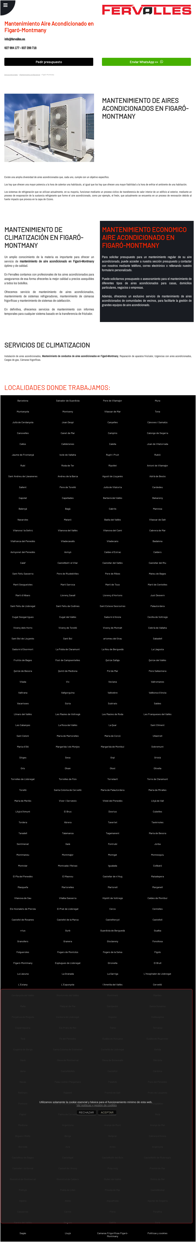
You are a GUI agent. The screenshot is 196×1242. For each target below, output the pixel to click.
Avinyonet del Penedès (22, 552)
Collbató (157, 865)
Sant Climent (158, 725)
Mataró (67, 519)
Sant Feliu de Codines (67, 606)
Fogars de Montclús (67, 952)
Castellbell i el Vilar (68, 562)
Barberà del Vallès (112, 497)
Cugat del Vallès (67, 616)
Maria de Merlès (22, 800)
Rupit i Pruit (112, 454)
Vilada (23, 681)
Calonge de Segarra (157, 432)
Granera (67, 941)
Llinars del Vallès (23, 714)
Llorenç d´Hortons (112, 595)
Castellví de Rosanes (23, 919)
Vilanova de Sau (22, 898)
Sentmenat (23, 843)
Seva (67, 757)
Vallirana (22, 692)
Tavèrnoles (157, 822)
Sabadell (157, 638)
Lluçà (68, 1233)
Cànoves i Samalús (157, 422)
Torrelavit (112, 779)
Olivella (157, 768)
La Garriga (112, 973)
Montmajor (68, 854)
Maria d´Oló (23, 746)
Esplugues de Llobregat (68, 962)
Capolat (23, 497)
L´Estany (22, 984)
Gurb (67, 930)
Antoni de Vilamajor (157, 465)
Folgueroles (22, 952)
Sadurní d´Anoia (112, 616)
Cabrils (112, 508)
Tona (157, 411)
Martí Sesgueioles (23, 584)
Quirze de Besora (23, 670)
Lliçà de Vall (157, 800)
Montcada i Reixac (67, 865)
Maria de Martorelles (68, 735)
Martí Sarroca (68, 584)
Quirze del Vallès (157, 660)
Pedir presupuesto (49, 62)
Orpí (112, 757)
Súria (68, 703)
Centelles (157, 908)
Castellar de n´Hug (112, 876)
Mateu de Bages (157, 573)
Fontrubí (112, 843)
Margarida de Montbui (112, 746)
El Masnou (67, 876)
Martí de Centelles (157, 584)
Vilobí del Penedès (112, 800)
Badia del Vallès (112, 519)
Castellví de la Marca (68, 919)
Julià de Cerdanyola (22, 422)
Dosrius (112, 811)
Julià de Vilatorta (112, 487)
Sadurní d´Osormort (22, 649)
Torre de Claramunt (157, 779)
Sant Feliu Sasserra (22, 573)
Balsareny (157, 497)
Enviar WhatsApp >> (146, 62)
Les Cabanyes (22, 725)
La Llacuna (23, 973)
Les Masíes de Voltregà (67, 714)
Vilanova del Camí (112, 530)
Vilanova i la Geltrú (23, 530)
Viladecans (112, 541)
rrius (22, 930)
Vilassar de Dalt (157, 519)
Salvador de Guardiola (67, 400)
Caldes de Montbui (157, 898)
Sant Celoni (23, 735)
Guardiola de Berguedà (112, 930)
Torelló (23, 789)
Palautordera (158, 606)
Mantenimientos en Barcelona (29, 75)
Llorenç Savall (67, 595)
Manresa (157, 508)
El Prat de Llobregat (68, 908)
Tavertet (112, 822)
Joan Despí (68, 422)
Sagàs (23, 1233)
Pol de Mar (112, 670)
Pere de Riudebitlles (68, 573)
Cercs (112, 908)
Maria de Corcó (113, 735)
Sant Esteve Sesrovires (112, 606)
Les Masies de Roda (112, 714)
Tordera (23, 822)
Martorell (112, 887)
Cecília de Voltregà (158, 616)
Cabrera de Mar (157, 530)
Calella (112, 443)
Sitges (22, 757)
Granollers (22, 941)
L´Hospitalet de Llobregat (157, 973)
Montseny (67, 411)
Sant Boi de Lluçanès (23, 638)
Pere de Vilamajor (112, 400)
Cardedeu (157, 487)
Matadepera (157, 876)
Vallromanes (157, 681)
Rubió (157, 454)
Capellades (68, 497)
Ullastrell (157, 735)
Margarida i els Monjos (68, 746)
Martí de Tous (112, 584)
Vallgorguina (67, 692)
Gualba (157, 930)
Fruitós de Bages (23, 660)
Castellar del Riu (157, 562)
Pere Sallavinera (157, 670)
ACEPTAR (107, 1112)
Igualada (112, 865)
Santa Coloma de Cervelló (68, 789)
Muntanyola (23, 411)
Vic (67, 681)
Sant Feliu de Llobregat (22, 606)
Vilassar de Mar (112, 411)
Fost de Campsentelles (67, 660)
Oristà (157, 757)
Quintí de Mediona (67, 670)
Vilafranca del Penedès (22, 541)
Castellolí (157, 919)
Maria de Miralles (157, 789)
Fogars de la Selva (112, 952)
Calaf (22, 562)
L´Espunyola (67, 984)
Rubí (22, 465)
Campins (112, 432)
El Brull (157, 962)
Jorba (157, 843)
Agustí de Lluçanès (112, 476)
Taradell (23, 833)
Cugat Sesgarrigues (23, 616)
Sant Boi (67, 638)
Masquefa (23, 887)
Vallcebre (113, 692)
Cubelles (157, 811)
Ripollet (112, 465)
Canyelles (113, 422)
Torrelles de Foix (68, 779)
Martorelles (68, 887)
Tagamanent (112, 833)
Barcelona (22, 400)
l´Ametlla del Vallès (112, 984)
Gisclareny (112, 941)
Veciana (112, 681)
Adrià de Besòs (157, 476)
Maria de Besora (157, 833)
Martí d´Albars (23, 595)
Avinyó (67, 552)
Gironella (112, 962)
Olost (112, 768)
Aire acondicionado (11, 75)
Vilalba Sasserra (67, 898)
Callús (23, 443)
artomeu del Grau (112, 638)
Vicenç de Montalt (112, 627)
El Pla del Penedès (23, 876)
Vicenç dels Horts (22, 627)
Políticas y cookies (157, 1233)
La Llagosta (157, 649)
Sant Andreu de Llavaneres (22, 476)
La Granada (68, 973)
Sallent (23, 487)
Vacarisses (23, 703)
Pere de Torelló (68, 487)
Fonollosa (157, 941)
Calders (157, 552)
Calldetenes (67, 443)
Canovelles (23, 432)
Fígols (157, 952)
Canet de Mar (68, 432)
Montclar (22, 865)
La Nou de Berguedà (112, 649)
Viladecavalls (68, 541)
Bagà (67, 508)
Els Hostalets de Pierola (23, 908)
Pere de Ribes (112, 573)
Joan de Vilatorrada (157, 443)
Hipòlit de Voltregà (112, 898)
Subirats (112, 703)
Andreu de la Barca (68, 476)
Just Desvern (157, 595)
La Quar (113, 725)
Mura (157, 400)
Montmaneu (22, 854)
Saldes (157, 703)
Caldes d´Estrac (112, 552)
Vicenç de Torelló (68, 627)
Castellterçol (113, 919)
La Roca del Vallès (67, 725)
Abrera (67, 822)
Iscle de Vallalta (67, 454)
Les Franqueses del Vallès (157, 714)
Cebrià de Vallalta (157, 627)
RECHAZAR (86, 1112)
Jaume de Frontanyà (23, 454)
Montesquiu (157, 854)
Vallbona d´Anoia (157, 692)
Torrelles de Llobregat (23, 779)
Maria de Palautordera (112, 789)
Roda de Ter (67, 465)
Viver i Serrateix (68, 800)
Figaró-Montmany (22, 962)
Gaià (67, 843)
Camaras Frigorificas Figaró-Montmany (112, 1235)
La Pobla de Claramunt (68, 649)
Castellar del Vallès (112, 562)
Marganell (157, 887)
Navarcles (23, 519)
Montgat (112, 854)
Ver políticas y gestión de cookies (96, 1105)
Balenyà (23, 508)
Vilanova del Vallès (68, 530)
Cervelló (157, 984)
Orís (23, 768)
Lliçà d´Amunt (23, 811)
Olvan (68, 768)
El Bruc (68, 811)
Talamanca (68, 833)
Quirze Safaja (113, 660)
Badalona (157, 541)
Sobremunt (157, 746)
